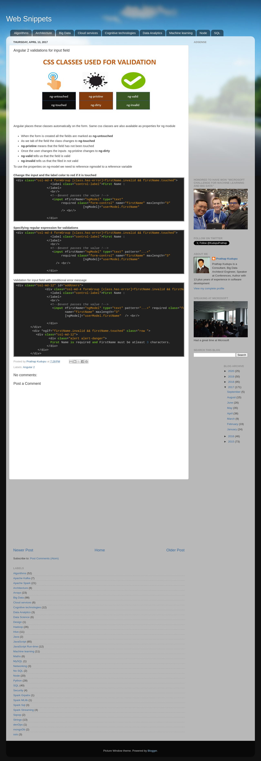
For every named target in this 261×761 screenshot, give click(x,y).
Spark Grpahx (21, 695)
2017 (231, 387)
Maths (17, 656)
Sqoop (17, 714)
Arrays (17, 592)
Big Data (65, 33)
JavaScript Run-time (25, 646)
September (234, 391)
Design (17, 622)
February (233, 424)
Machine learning (180, 33)
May (230, 407)
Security (18, 690)
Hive (16, 631)
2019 (231, 376)
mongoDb (19, 729)
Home (100, 550)
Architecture (43, 33)
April (230, 413)
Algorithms (21, 33)
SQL (217, 33)
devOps (18, 724)
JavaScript (19, 641)
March (231, 418)
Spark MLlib (20, 700)
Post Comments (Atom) (44, 558)
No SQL (18, 670)
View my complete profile (209, 288)
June (230, 402)
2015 (231, 441)
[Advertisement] (99, 513)
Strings (17, 719)
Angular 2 (29, 367)
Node (203, 33)
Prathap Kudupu (227, 258)
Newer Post (23, 550)
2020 (231, 371)
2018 (231, 381)
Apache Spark (22, 583)
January (232, 429)
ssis (15, 734)
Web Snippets (29, 19)
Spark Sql (19, 705)
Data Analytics (152, 33)
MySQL (17, 661)
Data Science (21, 617)
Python (17, 680)
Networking (20, 666)
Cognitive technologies (120, 33)
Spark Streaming (23, 709)
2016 (231, 436)
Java (16, 636)
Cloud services (88, 33)
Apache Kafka (21, 578)
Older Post (175, 550)
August (232, 397)
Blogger (152, 750)
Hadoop (18, 626)
